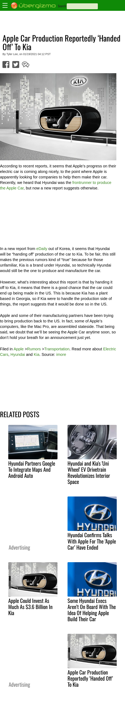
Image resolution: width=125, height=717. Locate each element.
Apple (19, 349)
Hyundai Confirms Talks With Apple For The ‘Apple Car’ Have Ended (92, 541)
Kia (36, 354)
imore (61, 354)
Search (62, 6)
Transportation (56, 349)
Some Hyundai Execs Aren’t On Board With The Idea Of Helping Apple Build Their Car (92, 610)
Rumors (34, 349)
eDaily (41, 248)
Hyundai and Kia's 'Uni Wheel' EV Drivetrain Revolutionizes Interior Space (89, 472)
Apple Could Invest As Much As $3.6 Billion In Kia (30, 607)
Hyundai (17, 354)
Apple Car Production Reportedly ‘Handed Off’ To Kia (90, 678)
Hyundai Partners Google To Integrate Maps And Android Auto (31, 469)
